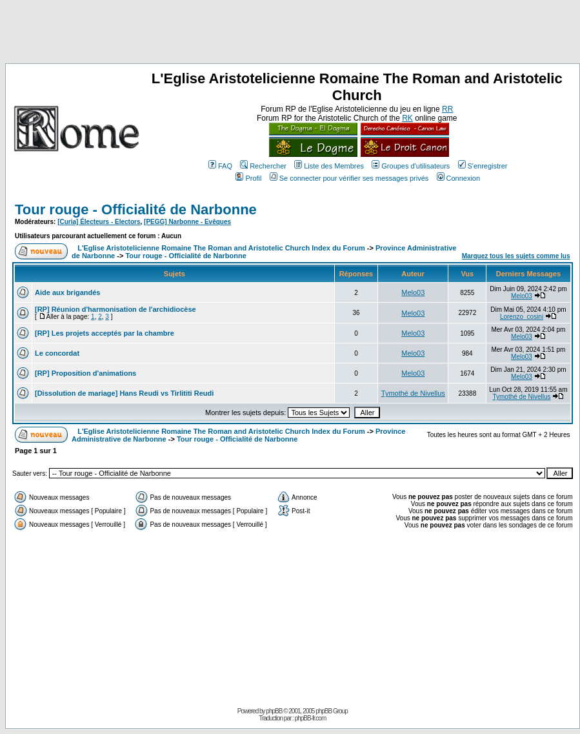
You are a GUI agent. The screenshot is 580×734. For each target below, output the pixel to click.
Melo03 (413, 292)
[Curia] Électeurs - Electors (98, 221)
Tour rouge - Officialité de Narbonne (136, 209)
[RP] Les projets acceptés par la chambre (104, 333)
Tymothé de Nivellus (413, 393)
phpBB (274, 711)
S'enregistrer (483, 166)
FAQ (220, 166)
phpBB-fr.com (310, 718)
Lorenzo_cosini (521, 316)
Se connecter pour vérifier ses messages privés (349, 178)
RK (407, 118)
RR (447, 109)
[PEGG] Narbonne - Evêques (187, 221)
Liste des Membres (329, 166)
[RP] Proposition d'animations (85, 373)
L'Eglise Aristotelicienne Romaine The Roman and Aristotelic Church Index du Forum (221, 248)
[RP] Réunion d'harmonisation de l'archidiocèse (115, 309)
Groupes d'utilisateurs (411, 166)
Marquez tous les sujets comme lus (516, 256)
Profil (248, 178)
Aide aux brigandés (67, 292)
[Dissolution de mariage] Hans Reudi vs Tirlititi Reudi (124, 393)
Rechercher (263, 166)
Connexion (459, 178)
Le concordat (57, 353)
